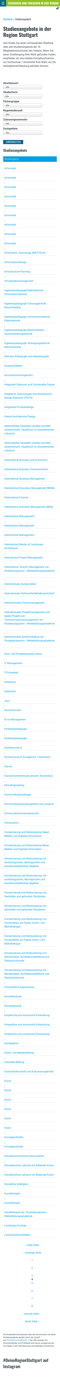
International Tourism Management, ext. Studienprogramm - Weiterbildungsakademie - (29, 570)
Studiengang (11, 158)
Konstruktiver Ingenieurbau (19, 987)
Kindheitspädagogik (15, 728)
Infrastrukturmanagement (18, 280)
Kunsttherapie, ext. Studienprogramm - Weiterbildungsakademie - (26, 1214)
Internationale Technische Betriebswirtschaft (29, 593)
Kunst (7, 1080)
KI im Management (15, 719)
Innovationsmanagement (18, 375)
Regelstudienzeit (12, 110)
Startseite (8, 19)
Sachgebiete (10, 128)
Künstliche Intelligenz (16, 1184)
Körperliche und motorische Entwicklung (27, 1015)
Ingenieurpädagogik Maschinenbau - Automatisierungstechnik (24, 331)
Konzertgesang (12, 1005)
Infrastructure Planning (17, 271)
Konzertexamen (13, 996)
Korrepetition (11, 1043)
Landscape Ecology (15, 1225)
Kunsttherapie (12, 1193)
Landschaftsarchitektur (17, 1234)
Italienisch (10, 681)
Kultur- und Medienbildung (19, 1052)
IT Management (13, 663)
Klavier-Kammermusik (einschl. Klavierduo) (28, 775)
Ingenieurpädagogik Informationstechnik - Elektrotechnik (27, 318)
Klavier (8, 766)
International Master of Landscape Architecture (23, 546)
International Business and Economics (26, 459)
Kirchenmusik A (13, 747)
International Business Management (24, 478)
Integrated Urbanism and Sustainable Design (29, 384)
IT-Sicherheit (11, 672)
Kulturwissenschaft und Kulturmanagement (28, 1071)
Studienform (10, 92)
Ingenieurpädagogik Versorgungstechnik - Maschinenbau (27, 345)
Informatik (10, 168)
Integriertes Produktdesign (19, 407)
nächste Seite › (32, 1313)
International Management (19, 516)
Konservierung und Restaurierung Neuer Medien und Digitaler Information (26, 834)
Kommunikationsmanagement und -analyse (29, 803)
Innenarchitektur (13, 365)
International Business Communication (26, 469)
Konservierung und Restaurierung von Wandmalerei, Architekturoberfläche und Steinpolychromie (26, 957)
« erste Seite (32, 1245)
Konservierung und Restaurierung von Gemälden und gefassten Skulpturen (25, 894)
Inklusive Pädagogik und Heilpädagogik (26, 356)
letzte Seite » (32, 1321)
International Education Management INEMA (29, 488)
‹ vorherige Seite (32, 1252)
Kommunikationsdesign (17, 794)
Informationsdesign (15, 262)
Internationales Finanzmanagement (24, 602)
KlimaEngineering (14, 785)
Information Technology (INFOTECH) (25, 252)
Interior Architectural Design (20, 416)
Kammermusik (12, 710)
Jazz (7, 700)
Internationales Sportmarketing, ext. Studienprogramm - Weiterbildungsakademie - (29, 640)
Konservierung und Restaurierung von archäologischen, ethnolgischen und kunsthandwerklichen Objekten (25, 862)
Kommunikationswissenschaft (21, 813)
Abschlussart (10, 83)
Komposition (11, 822)
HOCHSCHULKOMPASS (17, 1340)
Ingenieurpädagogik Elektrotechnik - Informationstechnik (24, 292)
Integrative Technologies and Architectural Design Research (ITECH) (28, 395)
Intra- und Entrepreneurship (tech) (23, 653)
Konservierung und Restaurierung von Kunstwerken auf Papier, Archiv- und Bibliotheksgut (25, 922)
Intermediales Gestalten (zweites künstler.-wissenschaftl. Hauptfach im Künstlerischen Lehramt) (29, 429)
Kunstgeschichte (13, 1137)
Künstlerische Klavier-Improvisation (24, 1155)
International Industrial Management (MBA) (28, 506)
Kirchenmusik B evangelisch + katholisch (27, 757)
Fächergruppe (11, 101)
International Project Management (23, 557)
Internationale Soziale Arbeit (20, 584)
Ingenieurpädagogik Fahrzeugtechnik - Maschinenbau (25, 305)
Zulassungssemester (15, 119)
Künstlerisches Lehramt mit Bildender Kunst (29, 1165)
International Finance (16, 497)
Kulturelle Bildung (14, 1062)
